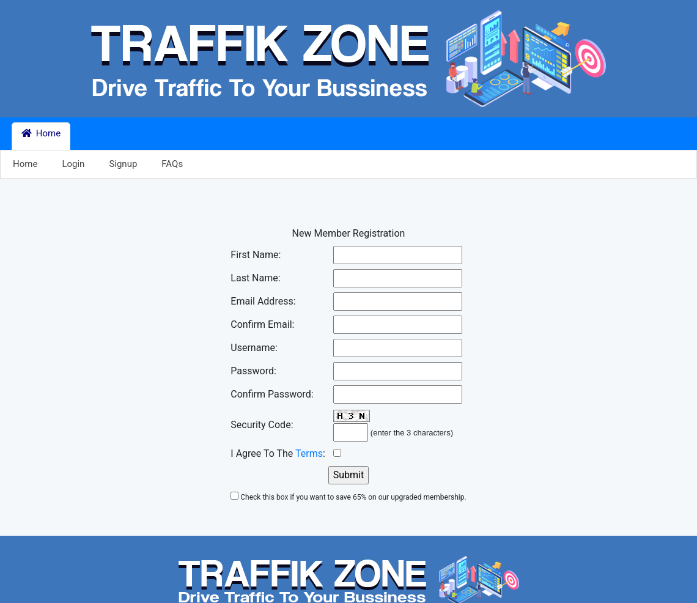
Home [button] (41, 133)
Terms (309, 453)
